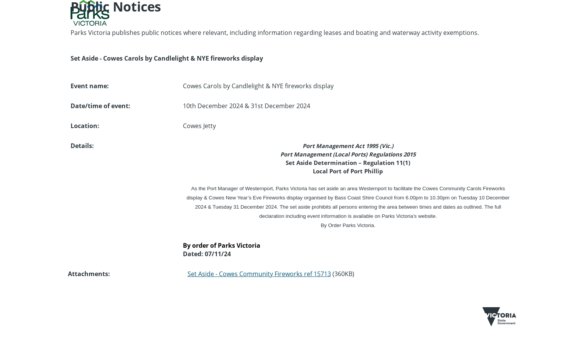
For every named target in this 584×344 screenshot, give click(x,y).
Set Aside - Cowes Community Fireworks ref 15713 (259, 274)
